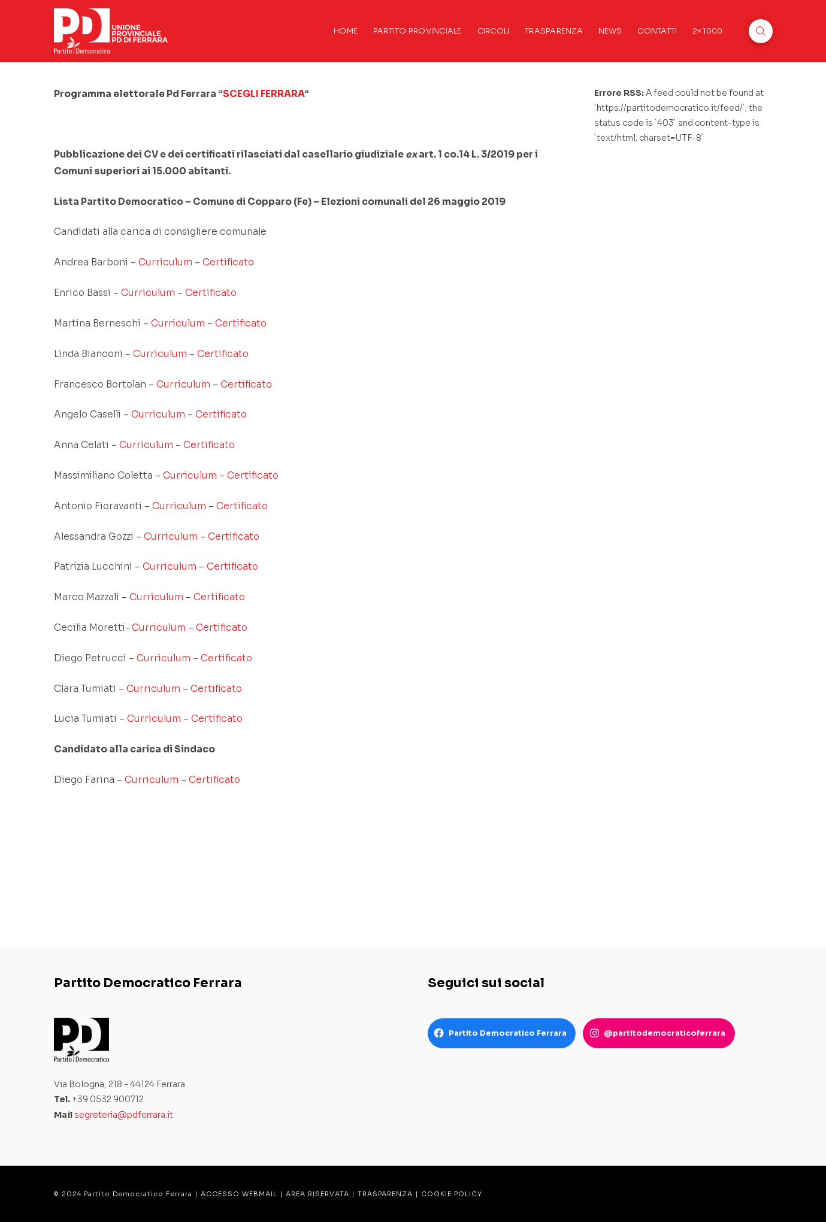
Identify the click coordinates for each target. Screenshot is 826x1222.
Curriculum (165, 262)
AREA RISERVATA (317, 1194)
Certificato (228, 262)
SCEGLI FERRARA (263, 93)
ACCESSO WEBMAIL (239, 1194)
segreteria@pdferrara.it (123, 1114)
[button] (761, 31)
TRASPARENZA (385, 1194)
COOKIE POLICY (451, 1194)
